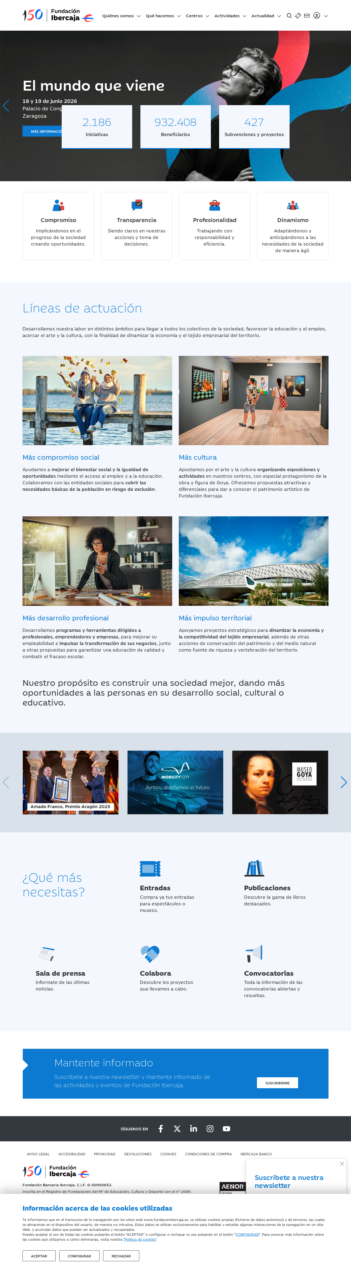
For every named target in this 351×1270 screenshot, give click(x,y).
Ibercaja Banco (256, 1153)
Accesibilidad (71, 1153)
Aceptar (39, 1255)
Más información (48, 131)
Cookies (168, 1153)
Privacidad (104, 1153)
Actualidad (262, 15)
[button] (344, 106)
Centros (194, 15)
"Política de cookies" (139, 1239)
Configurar (79, 1255)
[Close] (342, 1164)
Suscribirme (277, 1082)
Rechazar (121, 1255)
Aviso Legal (38, 1153)
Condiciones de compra (208, 1153)
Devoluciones (138, 1153)
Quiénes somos (118, 15)
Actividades (227, 15)
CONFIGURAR (247, 1234)
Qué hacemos (160, 15)
